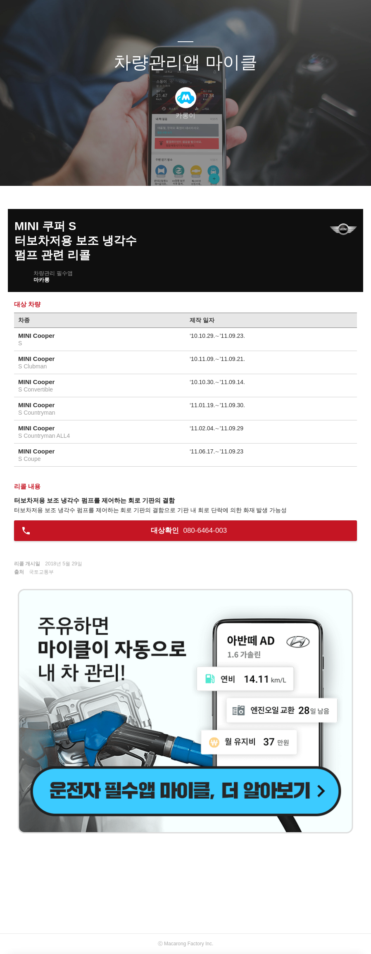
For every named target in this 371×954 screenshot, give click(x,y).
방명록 (171, 169)
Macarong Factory (184, 944)
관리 (227, 169)
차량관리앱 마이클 (185, 62)
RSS (199, 169)
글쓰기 (143, 169)
